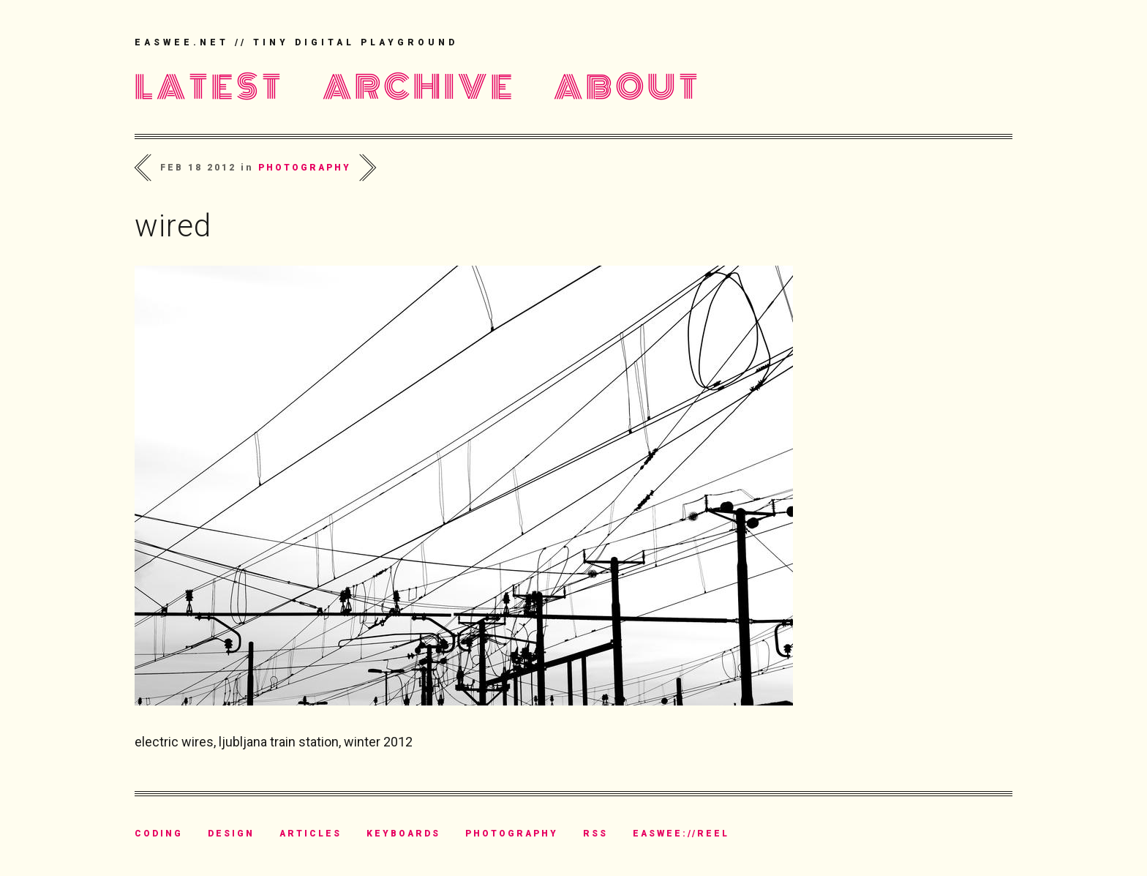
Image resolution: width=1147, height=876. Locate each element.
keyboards (403, 833)
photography (304, 167)
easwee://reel (681, 833)
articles (310, 833)
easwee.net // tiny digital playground (296, 42)
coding (159, 833)
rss (595, 833)
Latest (210, 87)
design (231, 833)
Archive (419, 87)
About (628, 87)
